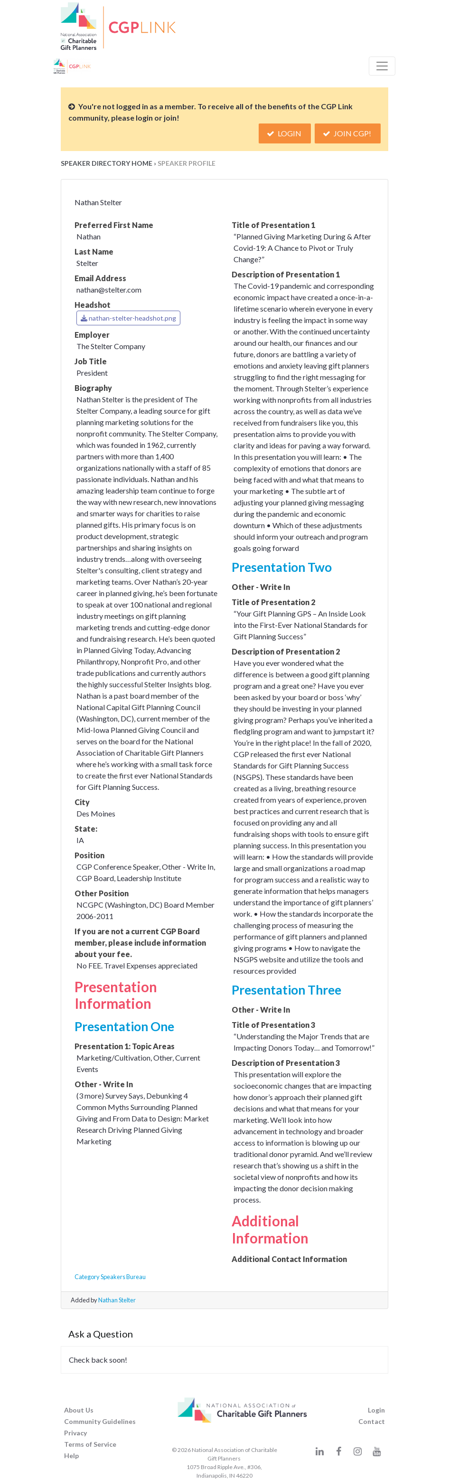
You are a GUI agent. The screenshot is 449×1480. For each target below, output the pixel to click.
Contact (371, 1421)
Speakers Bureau (123, 1277)
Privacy (75, 1433)
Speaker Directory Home (106, 163)
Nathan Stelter (117, 1300)
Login (285, 133)
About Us (79, 1410)
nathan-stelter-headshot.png (128, 318)
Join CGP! (348, 133)
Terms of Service (90, 1444)
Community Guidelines (100, 1421)
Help (71, 1456)
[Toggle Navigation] (382, 66)
